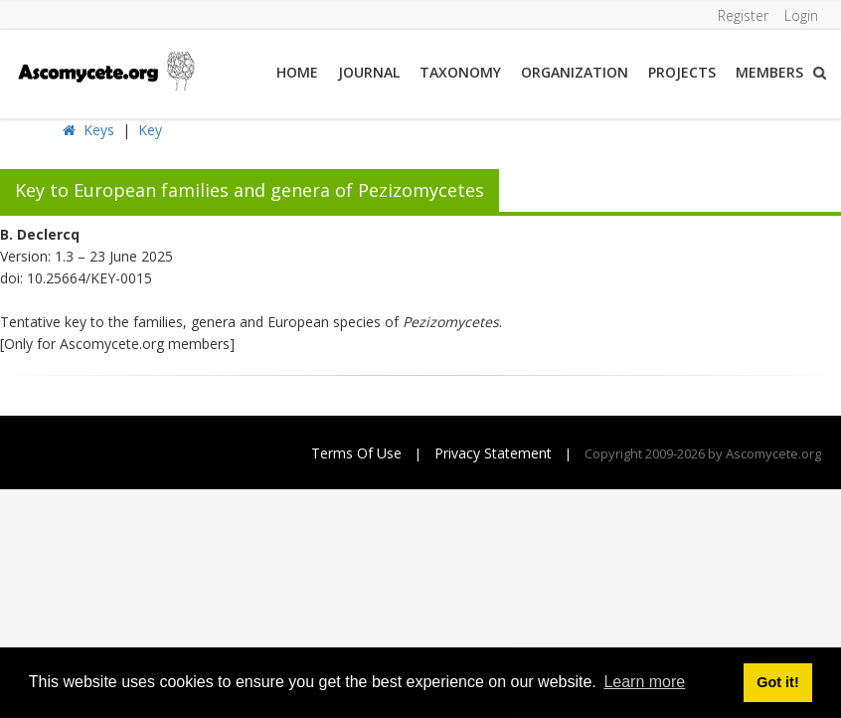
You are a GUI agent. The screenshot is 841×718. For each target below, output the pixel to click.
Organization (574, 72)
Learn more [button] (644, 681)
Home (297, 72)
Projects (682, 72)
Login (801, 15)
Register (743, 15)
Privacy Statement (493, 453)
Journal (369, 72)
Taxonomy (460, 72)
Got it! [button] (777, 682)
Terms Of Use (356, 453)
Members (769, 72)
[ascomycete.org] (105, 69)
